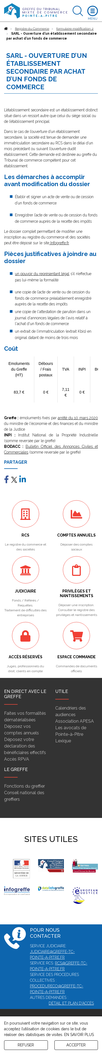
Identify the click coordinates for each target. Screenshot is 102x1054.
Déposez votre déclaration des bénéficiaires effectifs (25, 746)
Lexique (63, 740)
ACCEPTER (76, 1045)
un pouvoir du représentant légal (42, 274)
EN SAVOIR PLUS (79, 1034)
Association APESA (74, 721)
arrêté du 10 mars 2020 (78, 418)
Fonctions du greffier (24, 786)
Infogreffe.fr (59, 243)
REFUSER (26, 1045)
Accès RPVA (16, 759)
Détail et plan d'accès (71, 1003)
